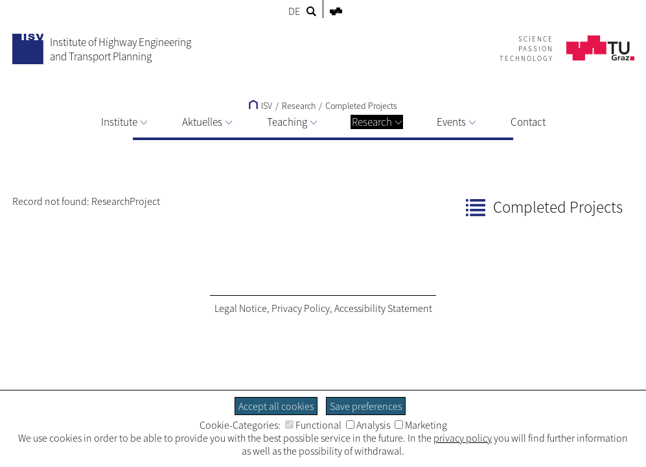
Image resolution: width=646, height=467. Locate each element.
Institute (124, 122)
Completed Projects (361, 106)
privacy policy (462, 437)
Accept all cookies (276, 406)
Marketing (421, 424)
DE (294, 11)
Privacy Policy (300, 308)
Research (377, 122)
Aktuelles (207, 122)
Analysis (368, 424)
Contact (528, 122)
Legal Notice (240, 308)
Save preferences (366, 406)
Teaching (292, 122)
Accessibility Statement (383, 308)
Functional (313, 424)
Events (456, 122)
